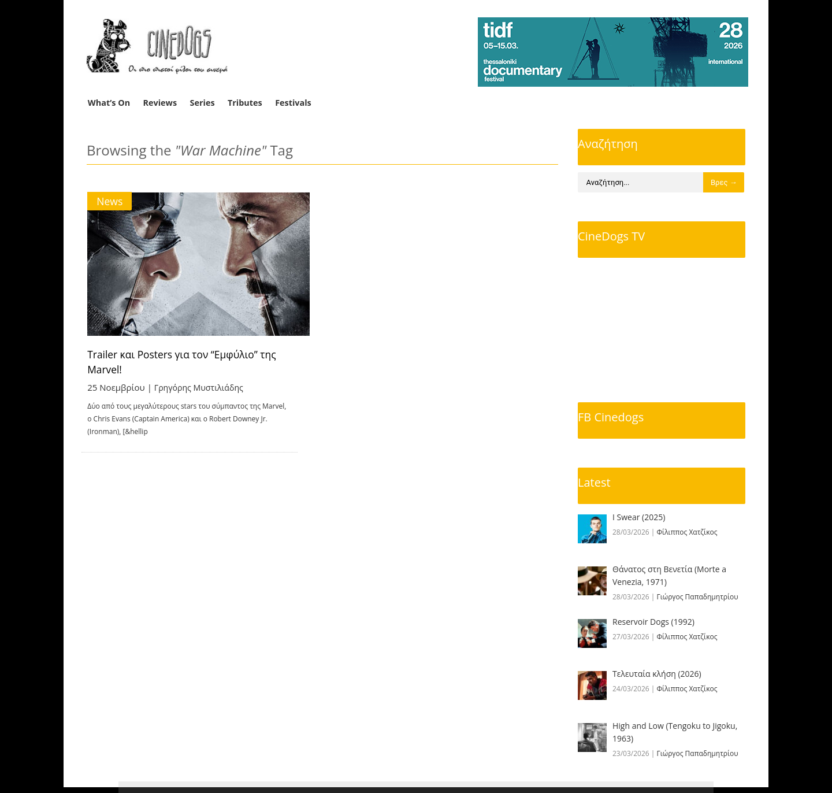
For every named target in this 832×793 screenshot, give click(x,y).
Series (202, 102)
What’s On (109, 102)
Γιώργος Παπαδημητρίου (697, 597)
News (110, 201)
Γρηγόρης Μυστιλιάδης (202, 387)
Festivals (293, 102)
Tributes (245, 102)
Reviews (160, 102)
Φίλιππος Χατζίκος (687, 532)
